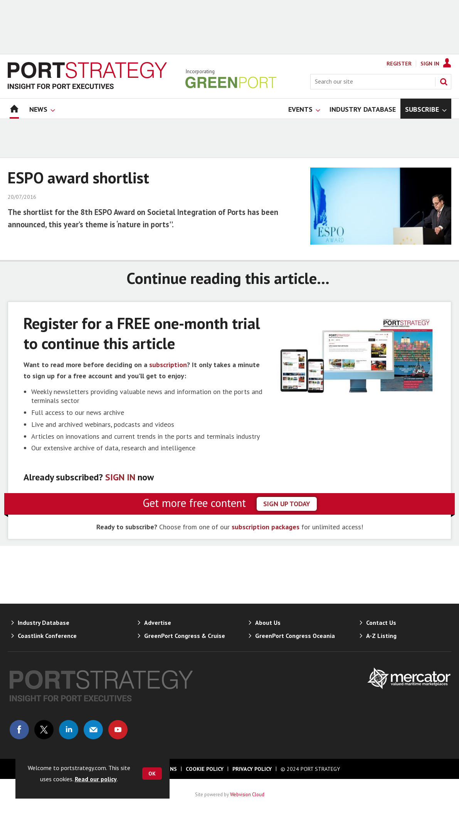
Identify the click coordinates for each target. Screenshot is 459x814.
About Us (268, 622)
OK (152, 773)
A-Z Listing (381, 635)
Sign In (429, 63)
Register (399, 63)
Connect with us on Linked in (69, 730)
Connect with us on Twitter (44, 730)
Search (443, 82)
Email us (93, 730)
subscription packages (265, 526)
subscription (168, 364)
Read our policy (96, 779)
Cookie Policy (205, 768)
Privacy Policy (252, 768)
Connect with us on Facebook (19, 730)
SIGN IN (120, 477)
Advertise (157, 622)
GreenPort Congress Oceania (295, 635)
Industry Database (43, 622)
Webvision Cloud (247, 794)
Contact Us (381, 622)
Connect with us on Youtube (118, 730)
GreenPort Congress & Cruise (184, 635)
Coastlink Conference (47, 635)
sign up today (286, 503)
